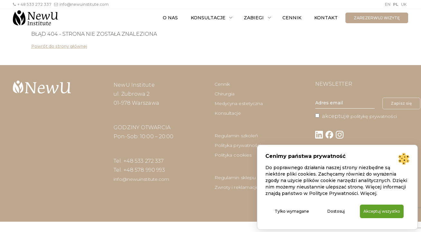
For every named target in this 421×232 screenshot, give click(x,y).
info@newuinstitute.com (81, 4)
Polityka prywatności (238, 145)
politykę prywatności (374, 116)
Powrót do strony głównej (59, 46)
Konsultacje (208, 18)
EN (387, 4)
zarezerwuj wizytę (377, 17)
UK (404, 4)
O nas (170, 18)
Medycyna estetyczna (239, 103)
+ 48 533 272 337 (32, 4)
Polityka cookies (233, 155)
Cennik (291, 18)
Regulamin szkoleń (236, 136)
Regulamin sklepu (235, 177)
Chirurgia (225, 94)
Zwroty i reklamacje (237, 187)
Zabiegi (254, 18)
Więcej (368, 186)
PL (395, 4)
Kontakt (326, 18)
